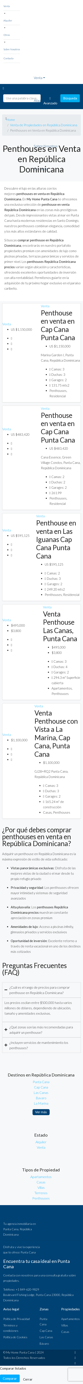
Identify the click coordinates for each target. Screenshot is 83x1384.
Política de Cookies (15, 1337)
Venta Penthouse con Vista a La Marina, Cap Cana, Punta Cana (56, 733)
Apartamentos (41, 1177)
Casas (41, 1182)
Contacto (8, 58)
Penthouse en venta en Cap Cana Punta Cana (58, 325)
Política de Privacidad (16, 1319)
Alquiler (7, 20)
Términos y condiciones (10, 1327)
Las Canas (41, 1092)
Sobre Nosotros (11, 49)
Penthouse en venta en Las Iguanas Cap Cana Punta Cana (56, 539)
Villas (41, 1187)
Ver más (41, 1112)
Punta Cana (41, 1082)
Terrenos (40, 1193)
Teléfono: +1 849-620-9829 (21, 1289)
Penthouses (41, 1198)
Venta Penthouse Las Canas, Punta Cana (60, 626)
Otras (6, 35)
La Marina (41, 1103)
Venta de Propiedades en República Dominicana (43, 125)
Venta (6, 6)
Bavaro (41, 1098)
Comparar (10, 1378)
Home (11, 120)
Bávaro (44, 1343)
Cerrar (28, 1379)
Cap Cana (41, 1087)
